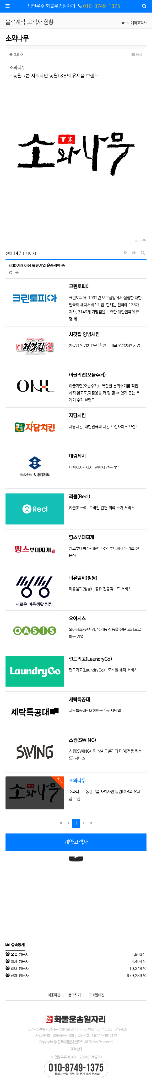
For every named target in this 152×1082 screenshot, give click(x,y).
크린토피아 (79, 286)
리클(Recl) (79, 496)
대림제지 (77, 456)
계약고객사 (138, 23)
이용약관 (54, 995)
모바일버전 (96, 995)
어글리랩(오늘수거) (87, 375)
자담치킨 (77, 415)
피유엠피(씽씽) (83, 578)
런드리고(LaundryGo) (90, 659)
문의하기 (74, 995)
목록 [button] (137, 55)
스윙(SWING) (82, 740)
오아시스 (77, 618)
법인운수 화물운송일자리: (55, 6)
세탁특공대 (79, 699)
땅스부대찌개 (81, 537)
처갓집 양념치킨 (84, 334)
